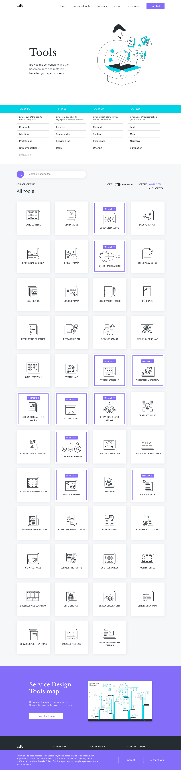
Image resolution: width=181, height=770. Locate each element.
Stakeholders (63, 133)
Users (59, 147)
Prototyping (25, 140)
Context (97, 127)
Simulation (136, 147)
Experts (60, 127)
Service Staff (63, 140)
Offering (97, 147)
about (117, 6)
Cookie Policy (44, 761)
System (97, 133)
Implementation (28, 147)
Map (132, 133)
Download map (46, 716)
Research (24, 127)
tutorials (102, 6)
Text (132, 127)
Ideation (24, 133)
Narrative (135, 140)
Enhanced (128, 184)
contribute (155, 6)
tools (62, 6)
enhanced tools (81, 6)
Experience (99, 140)
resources (133, 6)
